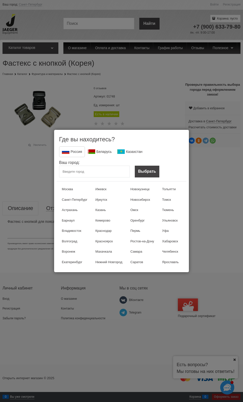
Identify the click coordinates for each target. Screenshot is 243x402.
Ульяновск (170, 220)
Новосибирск (140, 200)
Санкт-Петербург (74, 200)
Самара (136, 251)
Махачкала (103, 251)
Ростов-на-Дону (142, 241)
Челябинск (170, 251)
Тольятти (169, 189)
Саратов (136, 262)
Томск (166, 200)
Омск (134, 210)
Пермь (135, 231)
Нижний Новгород (109, 262)
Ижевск (100, 189)
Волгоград (69, 241)
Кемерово (102, 220)
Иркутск (101, 200)
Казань (100, 210)
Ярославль (170, 262)
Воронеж (68, 251)
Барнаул (68, 220)
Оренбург (137, 220)
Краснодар (103, 231)
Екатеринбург (72, 262)
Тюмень (168, 210)
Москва (67, 189)
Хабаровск (170, 241)
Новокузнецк (139, 189)
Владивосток (71, 231)
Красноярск (104, 241)
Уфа (165, 231)
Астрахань (70, 210)
